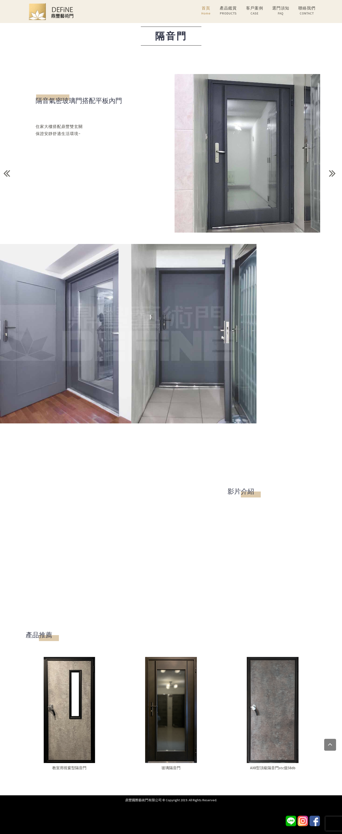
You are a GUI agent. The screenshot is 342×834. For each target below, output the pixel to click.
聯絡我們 (306, 10)
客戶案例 (254, 10)
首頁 (206, 10)
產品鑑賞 (228, 10)
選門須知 (280, 10)
